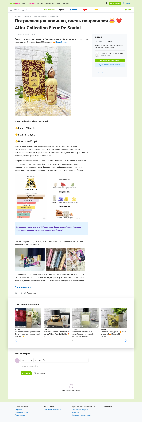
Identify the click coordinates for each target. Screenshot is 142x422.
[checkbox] (30, 293)
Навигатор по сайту (22, 412)
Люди (58, 3)
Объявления (27, 16)
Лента (24, 3)
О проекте (18, 410)
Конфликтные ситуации (52, 410)
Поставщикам (106, 406)
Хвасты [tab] (94, 10)
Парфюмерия (54, 16)
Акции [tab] (84, 10)
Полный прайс (23, 287)
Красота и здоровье (40, 16)
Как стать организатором (81, 415)
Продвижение (20, 415)
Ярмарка (31, 3)
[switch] (39, 373)
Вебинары (65, 3)
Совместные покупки (80, 410)
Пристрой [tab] (73, 10)
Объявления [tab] (49, 10)
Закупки (40, 3)
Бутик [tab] (61, 10)
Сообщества (49, 3)
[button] (115, 3)
